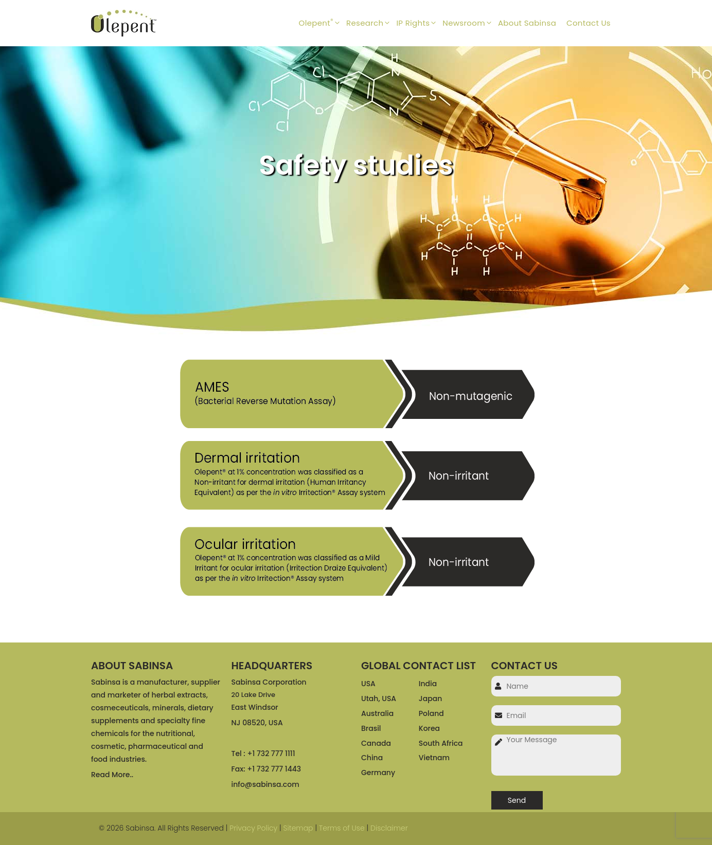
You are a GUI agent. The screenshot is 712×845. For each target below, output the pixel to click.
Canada (376, 743)
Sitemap (298, 828)
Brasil (371, 728)
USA (368, 683)
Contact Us (588, 22)
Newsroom (470, 23)
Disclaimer (389, 828)
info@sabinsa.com (265, 784)
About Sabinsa (527, 22)
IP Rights (419, 23)
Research (371, 23)
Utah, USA (378, 698)
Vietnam (434, 757)
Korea (429, 728)
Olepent (322, 23)
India (428, 683)
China (372, 757)
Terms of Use (342, 828)
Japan (430, 698)
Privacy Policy (253, 828)
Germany (378, 772)
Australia (377, 713)
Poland (431, 713)
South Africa (441, 743)
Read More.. (112, 774)
